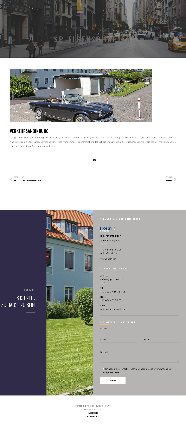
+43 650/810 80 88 (111, 249)
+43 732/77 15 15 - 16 (112, 291)
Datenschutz (93, 416)
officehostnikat (109, 253)
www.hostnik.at (108, 259)
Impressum (93, 412)
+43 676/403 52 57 (111, 300)
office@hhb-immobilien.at (113, 309)
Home (81, 51)
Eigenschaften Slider (98, 51)
